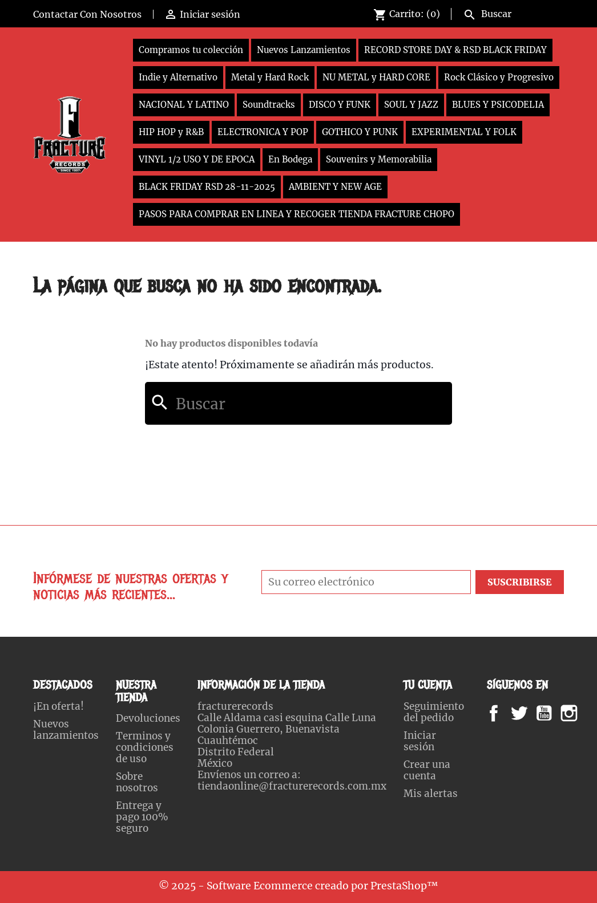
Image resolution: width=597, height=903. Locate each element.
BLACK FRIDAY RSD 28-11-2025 (207, 186)
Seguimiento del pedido (434, 712)
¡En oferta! (58, 706)
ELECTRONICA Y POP (262, 132)
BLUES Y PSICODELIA (498, 104)
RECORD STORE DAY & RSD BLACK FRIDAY (455, 49)
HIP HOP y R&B (171, 132)
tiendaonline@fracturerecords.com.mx (291, 786)
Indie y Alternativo (178, 77)
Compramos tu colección (191, 49)
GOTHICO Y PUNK (360, 132)
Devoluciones (148, 718)
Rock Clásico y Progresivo (499, 77)
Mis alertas (431, 793)
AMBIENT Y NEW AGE (335, 186)
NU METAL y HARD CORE (376, 77)
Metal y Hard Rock (270, 77)
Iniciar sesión (420, 741)
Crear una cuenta (427, 770)
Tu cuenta (428, 685)
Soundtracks (269, 104)
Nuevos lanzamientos (66, 729)
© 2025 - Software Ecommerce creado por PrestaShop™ (298, 886)
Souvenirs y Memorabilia (378, 159)
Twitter (525, 713)
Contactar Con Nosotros (87, 14)
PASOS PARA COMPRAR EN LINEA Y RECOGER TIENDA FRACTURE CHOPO (296, 214)
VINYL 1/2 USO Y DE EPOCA (197, 159)
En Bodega (290, 159)
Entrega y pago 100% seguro (142, 817)
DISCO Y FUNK (339, 104)
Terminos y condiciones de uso (145, 747)
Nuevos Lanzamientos (303, 49)
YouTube (554, 713)
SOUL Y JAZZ (411, 104)
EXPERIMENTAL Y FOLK (464, 132)
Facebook (504, 713)
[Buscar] (511, 12)
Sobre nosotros (137, 782)
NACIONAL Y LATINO (184, 104)
